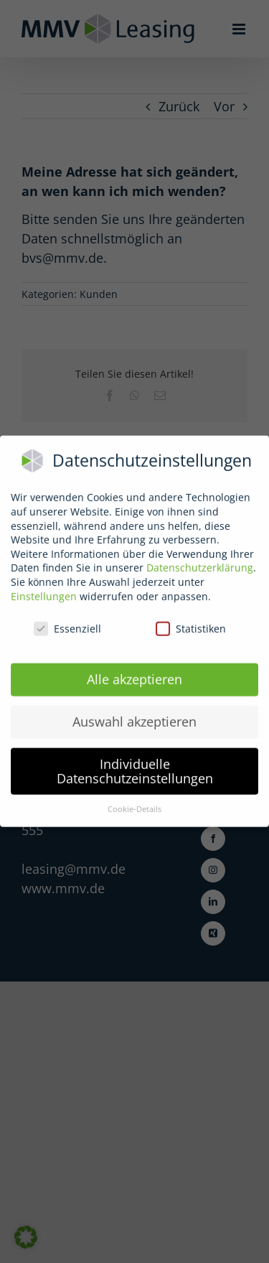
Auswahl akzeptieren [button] (134, 716)
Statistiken (191, 623)
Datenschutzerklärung (199, 562)
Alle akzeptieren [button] (134, 674)
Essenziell (67, 623)
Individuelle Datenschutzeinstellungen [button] (135, 766)
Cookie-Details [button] (134, 804)
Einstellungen (44, 590)
